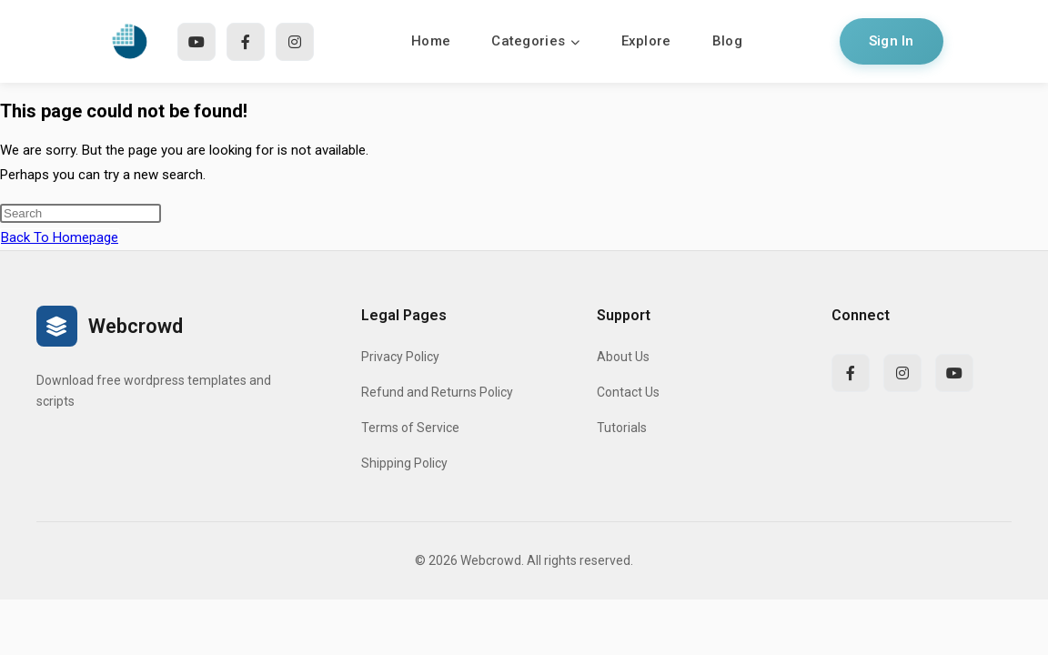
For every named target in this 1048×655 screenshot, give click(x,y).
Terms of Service (410, 427)
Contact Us (628, 392)
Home (430, 41)
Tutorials (622, 427)
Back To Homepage (59, 237)
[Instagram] (295, 42)
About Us (623, 356)
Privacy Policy (400, 356)
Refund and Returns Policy (437, 392)
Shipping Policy (404, 463)
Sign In (891, 41)
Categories (535, 41)
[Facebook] (246, 42)
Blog (727, 41)
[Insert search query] (80, 213)
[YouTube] (196, 42)
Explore (646, 41)
